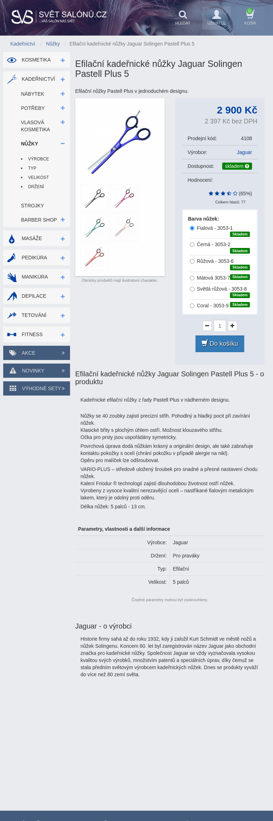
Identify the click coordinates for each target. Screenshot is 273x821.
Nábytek (32, 94)
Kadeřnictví (31, 79)
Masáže (24, 238)
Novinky (37, 371)
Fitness (25, 334)
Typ (32, 168)
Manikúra (27, 277)
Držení (36, 186)
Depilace (26, 296)
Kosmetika (29, 60)
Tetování (26, 315)
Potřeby (33, 108)
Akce (37, 353)
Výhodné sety (37, 388)
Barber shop (39, 220)
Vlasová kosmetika (35, 126)
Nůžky (29, 144)
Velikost (38, 177)
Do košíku (220, 343)
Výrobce (38, 159)
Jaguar (244, 152)
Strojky (32, 205)
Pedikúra (27, 258)
